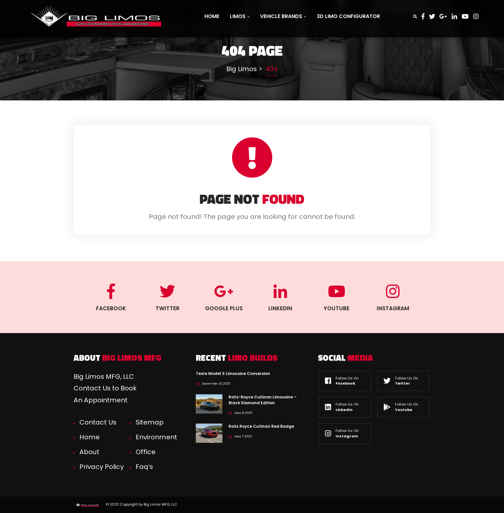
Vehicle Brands (283, 16)
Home (211, 16)
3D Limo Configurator (348, 16)
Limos (239, 16)
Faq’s (144, 466)
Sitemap (150, 422)
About (89, 451)
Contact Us (97, 422)
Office (146, 451)
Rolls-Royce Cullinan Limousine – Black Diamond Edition (263, 400)
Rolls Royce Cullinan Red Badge (261, 426)
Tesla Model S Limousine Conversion (233, 373)
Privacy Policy (101, 466)
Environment (156, 437)
